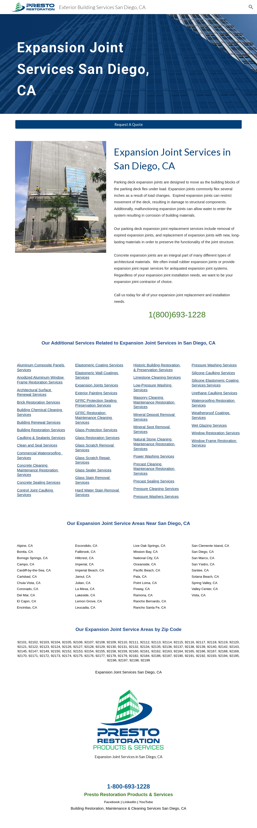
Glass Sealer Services (93, 470)
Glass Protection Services (96, 430)
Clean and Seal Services (37, 445)
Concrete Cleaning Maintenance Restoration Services (38, 470)
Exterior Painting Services (96, 393)
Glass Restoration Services (97, 438)
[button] (251, 7)
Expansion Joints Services (96, 385)
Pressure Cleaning (149, 489)
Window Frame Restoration (214, 441)
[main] (89, 64)
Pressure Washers (149, 497)
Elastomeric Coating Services (99, 365)
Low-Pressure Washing (153, 385)
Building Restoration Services (41, 430)
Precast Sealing (147, 481)
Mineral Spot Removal (152, 427)
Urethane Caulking (207, 393)
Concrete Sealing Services (38, 482)
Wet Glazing (202, 425)
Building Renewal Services (39, 422)
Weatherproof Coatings (211, 413)
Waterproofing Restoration (214, 401)
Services (174, 377)
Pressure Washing (207, 365)
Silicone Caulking (206, 373)
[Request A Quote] (128, 124)
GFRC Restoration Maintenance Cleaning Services (94, 417)
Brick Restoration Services (38, 402)
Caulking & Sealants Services (41, 438)
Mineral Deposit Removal (155, 415)
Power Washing (147, 456)
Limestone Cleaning (150, 377)
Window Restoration (209, 433)
